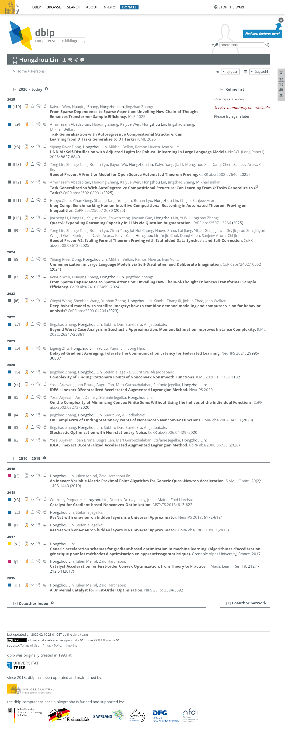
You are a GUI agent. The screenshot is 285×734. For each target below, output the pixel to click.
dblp (36, 7)
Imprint (71, 645)
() (243, 480)
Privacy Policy (52, 645)
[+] (228, 602)
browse (54, 7)
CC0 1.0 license (104, 640)
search (73, 7)
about (92, 7)
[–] (222, 89)
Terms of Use (29, 645)
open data (71, 640)
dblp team (80, 634)
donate (129, 7)
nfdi (108, 7)
